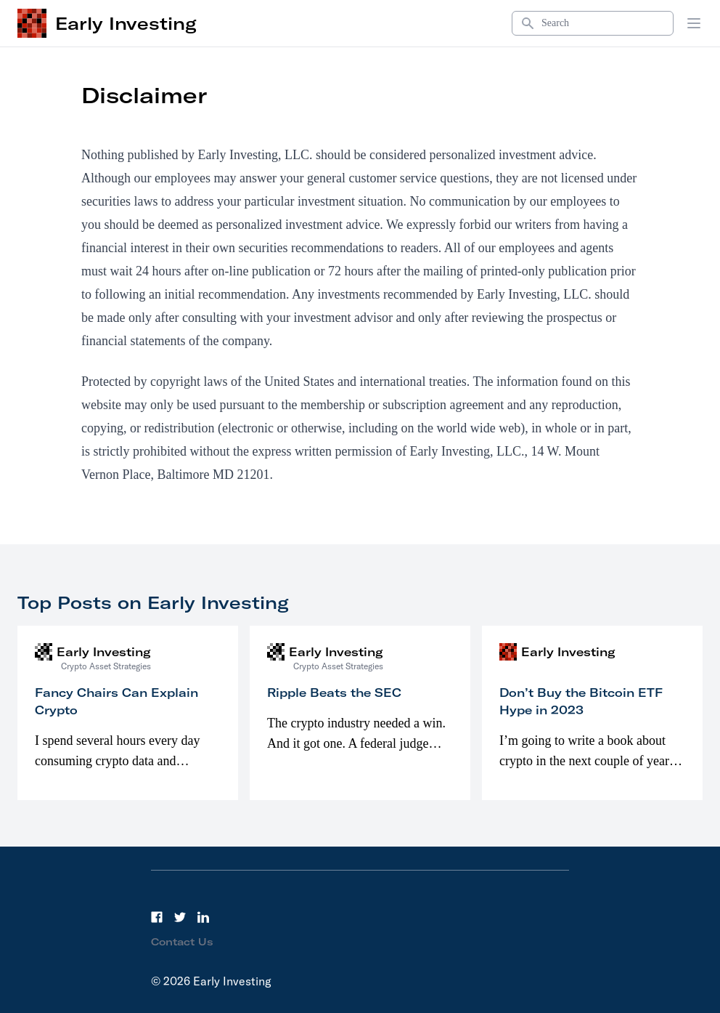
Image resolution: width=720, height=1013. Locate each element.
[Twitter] (180, 917)
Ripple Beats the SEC (334, 692)
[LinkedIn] (203, 917)
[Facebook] (157, 917)
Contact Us (182, 941)
